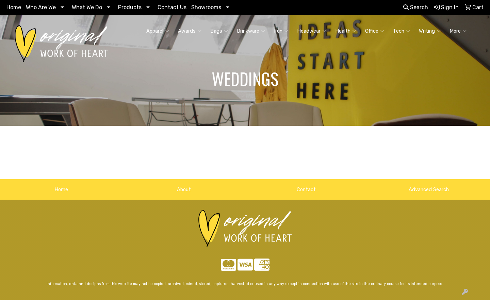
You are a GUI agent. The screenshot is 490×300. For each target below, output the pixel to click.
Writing (430, 31)
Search (415, 7)
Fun (281, 31)
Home (13, 7)
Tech (401, 31)
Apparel (157, 31)
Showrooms (206, 7)
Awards (189, 31)
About (184, 189)
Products (130, 7)
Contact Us (172, 7)
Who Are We (41, 7)
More (458, 31)
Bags (219, 31)
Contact (306, 189)
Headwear (311, 31)
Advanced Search (429, 189)
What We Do (87, 7)
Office (374, 31)
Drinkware (251, 31)
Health (345, 31)
